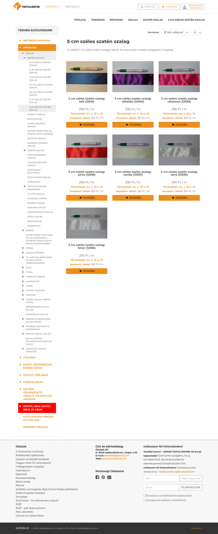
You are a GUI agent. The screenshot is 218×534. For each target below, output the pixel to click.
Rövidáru (116, 19)
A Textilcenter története (29, 451)
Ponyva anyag (30, 382)
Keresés (149, 6)
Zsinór (27, 230)
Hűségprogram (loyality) (30, 466)
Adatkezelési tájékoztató (30, 455)
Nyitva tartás (23, 481)
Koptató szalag (36, 138)
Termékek (52, 6)
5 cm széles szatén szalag (186, 19)
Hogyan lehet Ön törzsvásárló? (33, 462)
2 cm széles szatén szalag (40, 71)
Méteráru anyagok (34, 40)
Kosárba (87, 124)
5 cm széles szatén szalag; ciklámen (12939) (179, 100)
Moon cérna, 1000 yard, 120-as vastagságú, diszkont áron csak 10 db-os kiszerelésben (39, 239)
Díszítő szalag (33, 150)
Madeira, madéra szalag (37, 144)
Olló (26, 267)
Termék (169, 6)
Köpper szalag (36, 203)
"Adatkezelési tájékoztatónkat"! (176, 471)
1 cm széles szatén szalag (39, 63)
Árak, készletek (24, 511)
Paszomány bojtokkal (34, 171)
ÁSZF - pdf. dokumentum (31, 508)
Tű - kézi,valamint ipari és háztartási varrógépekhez (36, 260)
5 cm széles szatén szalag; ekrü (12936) (179, 173)
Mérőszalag (34, 221)
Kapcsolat (21, 474)
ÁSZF (19, 504)
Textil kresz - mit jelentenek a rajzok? (37, 500)
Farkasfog (33, 182)
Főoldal (80, 19)
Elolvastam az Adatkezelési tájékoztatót (169, 495)
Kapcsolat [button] (72, 6)
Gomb (26, 285)
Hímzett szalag (36, 114)
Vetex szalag (35, 216)
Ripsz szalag (34, 119)
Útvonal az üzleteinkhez (30, 515)
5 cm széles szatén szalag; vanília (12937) (133, 173)
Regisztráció (196, 8)
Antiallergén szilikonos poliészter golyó (39, 341)
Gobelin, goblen (33, 276)
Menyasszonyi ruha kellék (37, 308)
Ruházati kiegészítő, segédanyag (35, 327)
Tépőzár (28, 294)
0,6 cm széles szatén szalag (41, 93)
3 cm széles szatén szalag (40, 101)
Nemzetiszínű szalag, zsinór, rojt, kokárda (40, 132)
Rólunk (20, 485)
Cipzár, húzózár (33, 290)
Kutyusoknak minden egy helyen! (38, 418)
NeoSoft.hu (196, 528)
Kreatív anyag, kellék (36, 333)
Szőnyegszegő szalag (40, 212)
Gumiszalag (30, 281)
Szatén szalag (153, 19)
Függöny (27, 357)
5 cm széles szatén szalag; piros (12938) (86, 173)
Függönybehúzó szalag (37, 164)
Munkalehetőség (25, 478)
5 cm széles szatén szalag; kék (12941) (86, 100)
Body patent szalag (39, 177)
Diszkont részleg (35, 427)
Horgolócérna (32, 252)
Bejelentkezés (196, 6)
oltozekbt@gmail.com (117, 455)
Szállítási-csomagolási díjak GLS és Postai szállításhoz (47, 489)
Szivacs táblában (33, 375)
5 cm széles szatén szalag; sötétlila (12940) (133, 100)
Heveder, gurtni (37, 198)
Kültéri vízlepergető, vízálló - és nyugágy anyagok (35, 394)
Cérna (27, 248)
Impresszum (23, 470)
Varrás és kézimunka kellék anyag (35, 320)
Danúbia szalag (36, 207)
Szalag (133, 19)
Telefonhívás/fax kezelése (30, 493)
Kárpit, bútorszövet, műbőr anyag (35, 366)
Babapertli (34, 226)
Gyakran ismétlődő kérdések (32, 459)
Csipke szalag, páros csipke (35, 301)
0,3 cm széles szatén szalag (41, 86)
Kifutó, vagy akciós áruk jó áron (34, 408)
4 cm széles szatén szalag (40, 78)
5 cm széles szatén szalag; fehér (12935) (86, 246)
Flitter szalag (35, 194)
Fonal (27, 272)
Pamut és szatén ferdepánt (34, 187)
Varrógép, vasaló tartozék (34, 350)
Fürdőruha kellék (37, 314)
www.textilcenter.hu (115, 458)
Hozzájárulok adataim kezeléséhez (166, 500)
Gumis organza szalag (36, 125)
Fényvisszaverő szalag (36, 156)
